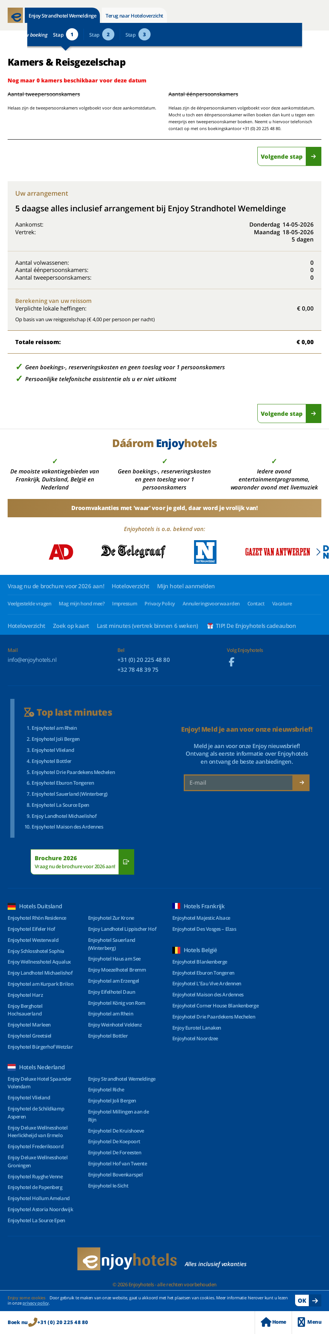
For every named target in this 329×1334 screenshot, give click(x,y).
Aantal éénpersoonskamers (203, 94)
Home (273, 1322)
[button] (318, 552)
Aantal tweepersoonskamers (35, 94)
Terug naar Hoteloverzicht (134, 15)
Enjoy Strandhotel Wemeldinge (62, 15)
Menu (309, 1322)
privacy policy (35, 1303)
